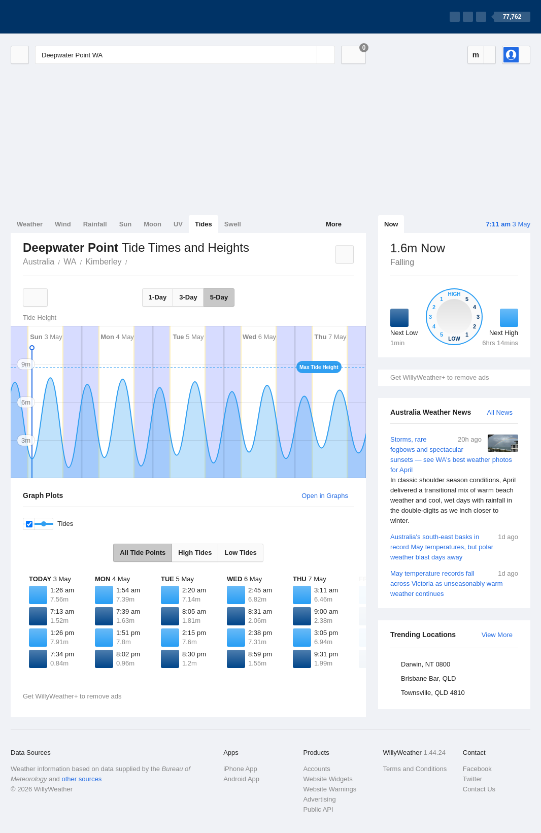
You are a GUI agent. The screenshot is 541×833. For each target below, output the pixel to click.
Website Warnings (329, 789)
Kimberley (103, 261)
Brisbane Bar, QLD (428, 678)
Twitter (472, 779)
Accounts (316, 769)
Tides (203, 224)
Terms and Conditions (415, 769)
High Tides (195, 552)
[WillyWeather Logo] (58, 16)
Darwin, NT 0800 (425, 664)
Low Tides (240, 552)
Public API (318, 809)
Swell (232, 224)
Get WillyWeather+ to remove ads (439, 377)
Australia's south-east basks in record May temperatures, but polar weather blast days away (454, 546)
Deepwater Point (133, 261)
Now (391, 224)
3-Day (188, 297)
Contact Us (479, 789)
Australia (38, 261)
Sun (125, 224)
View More (497, 635)
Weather (30, 224)
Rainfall (95, 224)
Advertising (319, 799)
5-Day (219, 297)
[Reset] (308, 55)
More (334, 224)
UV (178, 224)
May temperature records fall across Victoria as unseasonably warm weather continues (454, 583)
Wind (63, 224)
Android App (241, 779)
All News (500, 412)
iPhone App (240, 769)
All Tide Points (142, 552)
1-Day (157, 297)
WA (69, 261)
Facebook (477, 769)
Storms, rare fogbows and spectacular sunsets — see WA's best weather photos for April (454, 480)
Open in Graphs (324, 495)
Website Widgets (327, 779)
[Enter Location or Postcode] (185, 55)
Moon (152, 224)
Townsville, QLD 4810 (433, 692)
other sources (81, 779)
